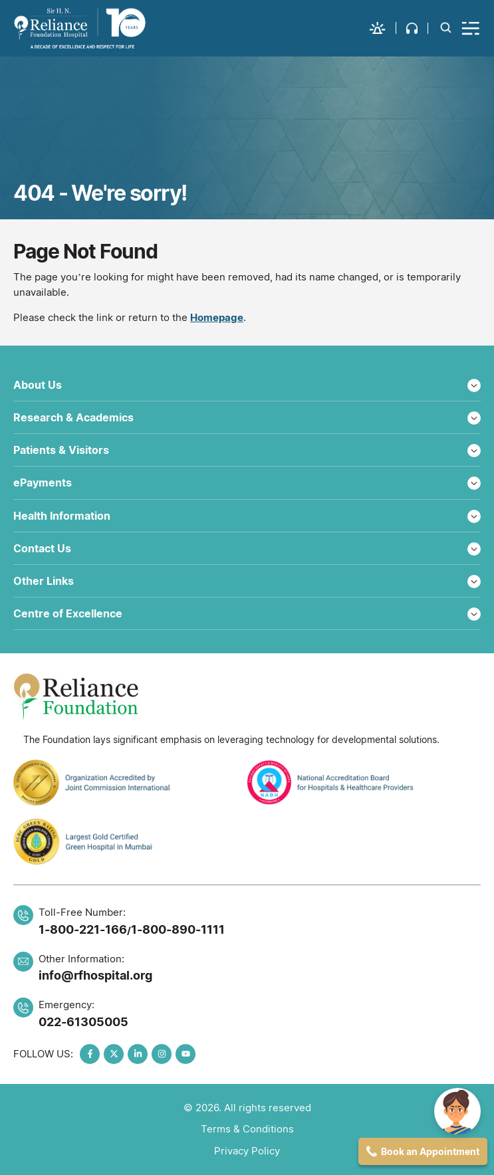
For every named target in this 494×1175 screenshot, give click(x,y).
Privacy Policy (247, 1150)
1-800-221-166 (83, 929)
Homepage (216, 317)
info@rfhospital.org (95, 975)
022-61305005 (83, 1022)
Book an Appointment (430, 1151)
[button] (383, 28)
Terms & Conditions (247, 1128)
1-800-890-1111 (178, 929)
